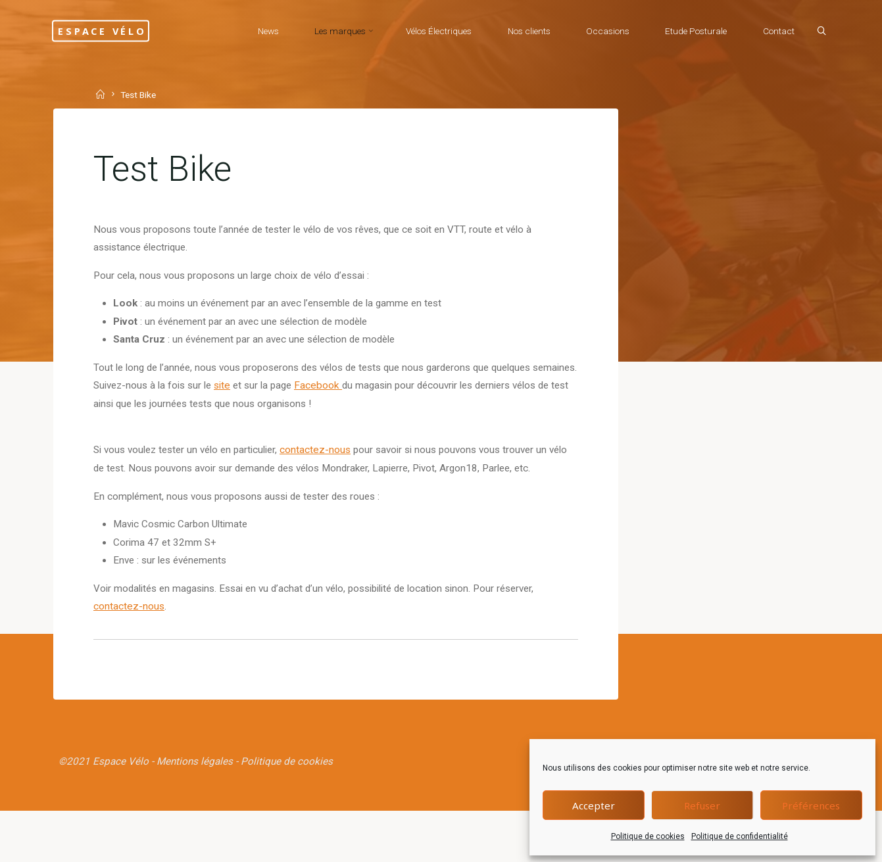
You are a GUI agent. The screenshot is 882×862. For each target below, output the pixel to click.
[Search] (813, 31)
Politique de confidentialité (739, 836)
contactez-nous (332, 466)
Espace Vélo (124, 30)
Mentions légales (198, 809)
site (284, 399)
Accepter (593, 805)
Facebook (384, 399)
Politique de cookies (648, 836)
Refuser (702, 805)
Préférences (811, 805)
